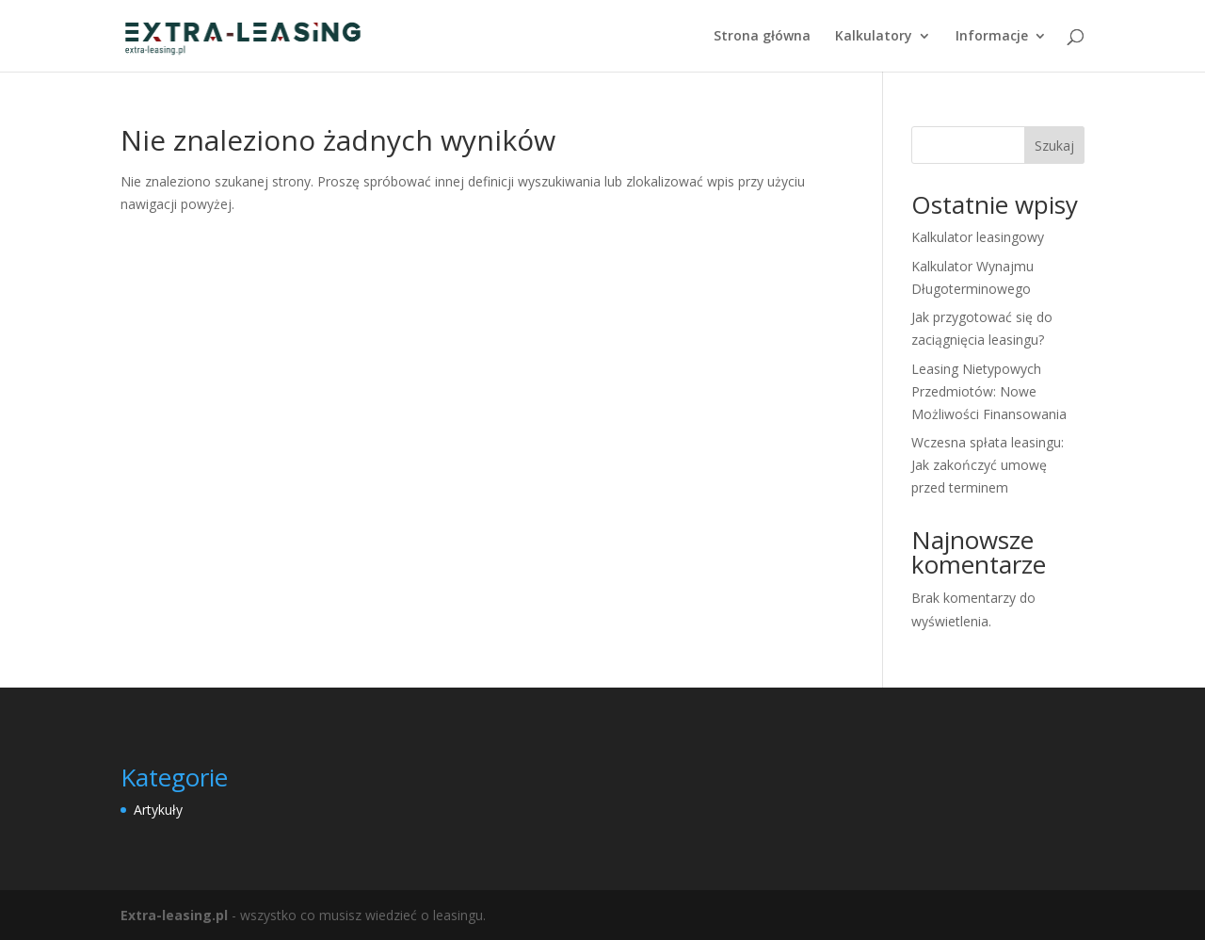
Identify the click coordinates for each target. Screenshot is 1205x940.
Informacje (992, 36)
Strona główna (762, 36)
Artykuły (158, 809)
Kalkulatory (873, 36)
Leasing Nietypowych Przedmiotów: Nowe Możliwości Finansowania (989, 391)
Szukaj (1054, 145)
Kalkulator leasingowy (977, 237)
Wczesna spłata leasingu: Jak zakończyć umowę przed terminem (987, 464)
